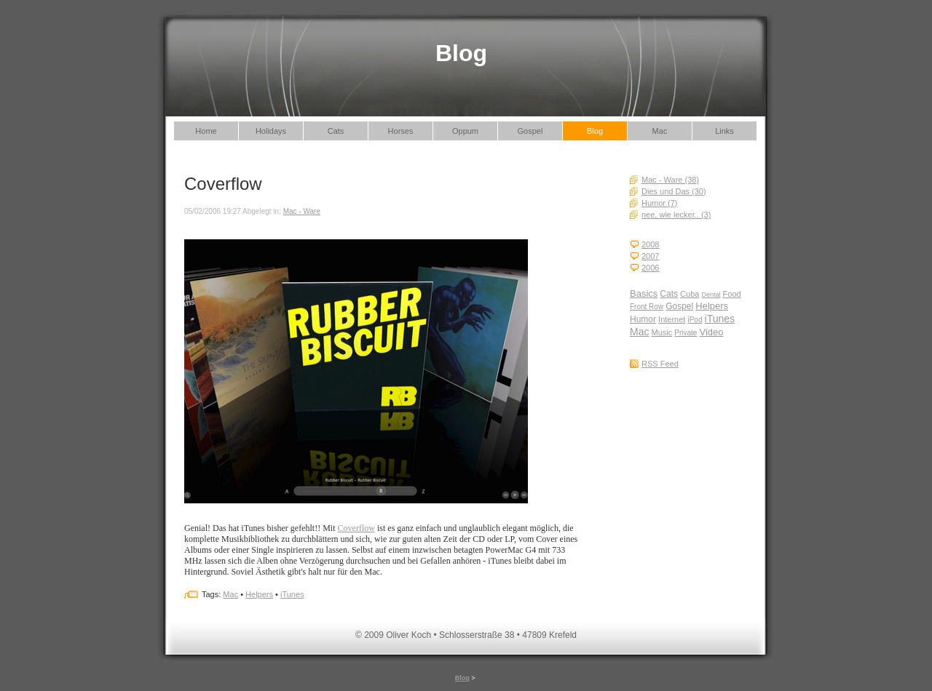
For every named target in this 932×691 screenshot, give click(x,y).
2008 (650, 244)
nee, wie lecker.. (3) (676, 214)
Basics (643, 293)
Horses (401, 131)
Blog (595, 131)
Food (732, 293)
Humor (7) (659, 203)
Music (662, 332)
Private (685, 333)
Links (724, 131)
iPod (694, 320)
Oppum (465, 131)
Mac (660, 131)
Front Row (646, 307)
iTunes (720, 318)
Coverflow (356, 528)
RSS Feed (660, 363)
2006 (650, 267)
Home (205, 131)
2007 (650, 256)
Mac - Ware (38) (670, 179)
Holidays (271, 131)
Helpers (711, 305)
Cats (336, 131)
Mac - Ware (301, 211)
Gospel (530, 131)
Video (712, 332)
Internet (671, 319)
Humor (643, 319)
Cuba (689, 293)
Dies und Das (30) (673, 191)
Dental (710, 294)
